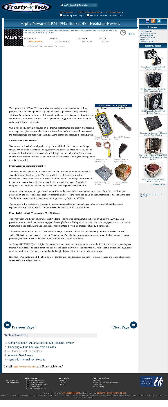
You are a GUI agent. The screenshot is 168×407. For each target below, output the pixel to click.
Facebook (63, 380)
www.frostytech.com (71, 393)
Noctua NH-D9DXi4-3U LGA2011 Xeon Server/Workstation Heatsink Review (153, 156)
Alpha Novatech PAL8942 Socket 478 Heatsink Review (70, 23)
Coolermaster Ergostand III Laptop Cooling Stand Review (153, 133)
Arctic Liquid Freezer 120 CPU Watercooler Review (153, 67)
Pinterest (63, 384)
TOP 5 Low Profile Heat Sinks (90, 12)
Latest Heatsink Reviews (35, 380)
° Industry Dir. (144, 39)
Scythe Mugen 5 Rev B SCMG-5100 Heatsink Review (153, 89)
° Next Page (124, 327)
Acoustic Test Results (21, 355)
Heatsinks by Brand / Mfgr (73, 16)
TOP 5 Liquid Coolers (114, 12)
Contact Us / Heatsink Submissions (106, 382)
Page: (41, 46)
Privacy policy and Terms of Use (111, 393)
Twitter (62, 382)
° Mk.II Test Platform (147, 33)
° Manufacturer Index (147, 37)
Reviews (33, 46)
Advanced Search (117, 16)
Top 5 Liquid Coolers (34, 386)
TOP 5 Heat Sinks (67, 12)
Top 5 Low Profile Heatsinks (36, 384)
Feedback (96, 380)
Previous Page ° (20, 327)
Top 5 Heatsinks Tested (34, 382)
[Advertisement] (70, 73)
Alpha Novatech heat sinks (24, 366)
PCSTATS (144, 196)
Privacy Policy (98, 386)
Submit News (98, 384)
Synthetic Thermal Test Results (26, 359)
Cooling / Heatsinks (62, 41)
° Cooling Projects (146, 41)
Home (25, 46)
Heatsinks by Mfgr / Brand (36, 389)
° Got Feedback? (145, 31)
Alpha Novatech (35, 41)
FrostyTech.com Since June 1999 (12, 381)
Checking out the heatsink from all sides (32, 347)
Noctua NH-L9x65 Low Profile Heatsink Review (153, 179)
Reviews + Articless (98, 16)
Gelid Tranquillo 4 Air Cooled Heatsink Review (153, 111)
